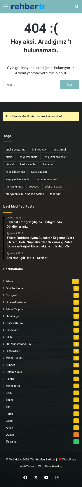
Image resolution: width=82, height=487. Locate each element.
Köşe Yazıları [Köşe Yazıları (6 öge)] (39, 171)
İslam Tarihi (13, 385)
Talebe (10, 378)
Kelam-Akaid (14, 372)
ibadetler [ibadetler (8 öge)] (47, 164)
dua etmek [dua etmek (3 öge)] (60, 149)
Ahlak (9, 427)
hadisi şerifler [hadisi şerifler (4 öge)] (28, 164)
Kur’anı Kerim (14, 323)
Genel (9, 420)
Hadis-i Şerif (14, 316)
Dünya (10, 434)
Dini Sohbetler (15, 288)
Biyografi (11, 295)
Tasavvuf (12, 330)
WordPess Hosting (50, 466)
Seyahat (11, 441)
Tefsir (9, 413)
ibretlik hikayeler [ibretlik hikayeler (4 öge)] (15, 171)
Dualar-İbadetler (16, 302)
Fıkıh (9, 337)
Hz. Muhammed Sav (18, 344)
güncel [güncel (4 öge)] (10, 164)
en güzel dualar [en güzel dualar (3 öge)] (28, 157)
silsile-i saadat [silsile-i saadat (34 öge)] (54, 186)
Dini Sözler (13, 351)
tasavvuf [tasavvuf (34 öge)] (55, 194)
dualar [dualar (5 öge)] (9, 157)
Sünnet (10, 365)
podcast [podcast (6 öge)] (34, 186)
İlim (8, 406)
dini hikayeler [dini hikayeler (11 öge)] (39, 149)
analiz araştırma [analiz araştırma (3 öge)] (15, 149)
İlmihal (10, 399)
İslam (9, 281)
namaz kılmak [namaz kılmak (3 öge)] (14, 186)
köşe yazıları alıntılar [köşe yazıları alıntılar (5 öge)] (18, 179)
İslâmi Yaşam (14, 309)
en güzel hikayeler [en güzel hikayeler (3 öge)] (55, 157)
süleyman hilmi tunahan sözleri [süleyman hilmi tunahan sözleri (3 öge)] (25, 194)
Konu (9, 392)
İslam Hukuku (14, 358)
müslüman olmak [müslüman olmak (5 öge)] (47, 179)
